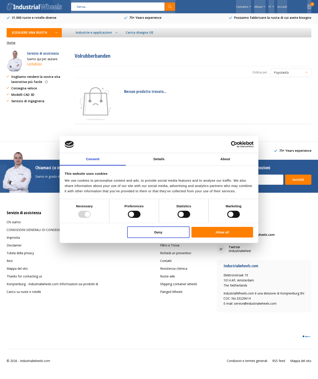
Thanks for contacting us (24, 278)
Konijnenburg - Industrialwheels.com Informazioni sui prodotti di (52, 286)
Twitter (234, 249)
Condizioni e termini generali (247, 362)
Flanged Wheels (171, 293)
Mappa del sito (17, 270)
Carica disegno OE (139, 34)
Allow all (222, 232)
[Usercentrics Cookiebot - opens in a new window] (234, 144)
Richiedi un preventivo (175, 255)
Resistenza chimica (173, 270)
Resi (10, 262)
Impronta (13, 239)
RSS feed (278, 362)
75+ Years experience (145, 19)
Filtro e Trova (169, 247)
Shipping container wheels (178, 286)
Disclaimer (14, 247)
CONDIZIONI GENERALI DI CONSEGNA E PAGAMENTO (46, 231)
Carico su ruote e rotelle (24, 293)
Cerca (170, 6)
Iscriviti (298, 181)
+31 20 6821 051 (241, 224)
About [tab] (225, 159)
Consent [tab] (93, 159)
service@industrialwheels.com (252, 236)
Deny (158, 232)
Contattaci (34, 65)
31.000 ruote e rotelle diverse (34, 19)
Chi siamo (14, 224)
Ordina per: (260, 74)
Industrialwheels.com (35, 362)
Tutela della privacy (20, 255)
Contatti (166, 262)
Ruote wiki (167, 278)
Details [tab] (159, 159)
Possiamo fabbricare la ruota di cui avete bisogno (272, 19)
